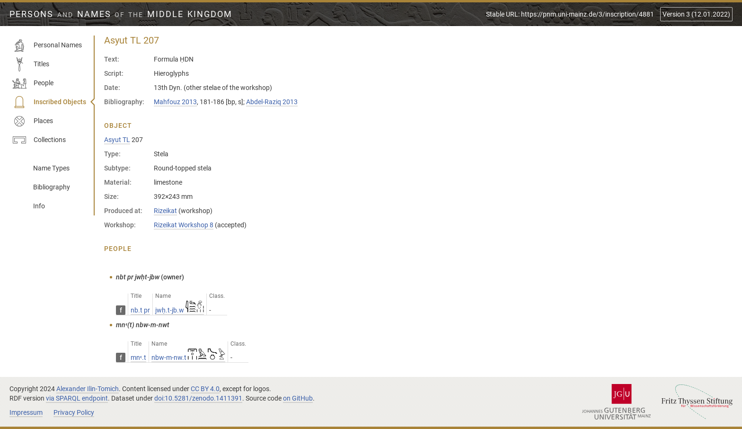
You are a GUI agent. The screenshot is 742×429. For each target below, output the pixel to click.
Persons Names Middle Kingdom (120, 14)
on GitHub (298, 398)
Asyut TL (117, 139)
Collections (39, 140)
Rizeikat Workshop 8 (183, 225)
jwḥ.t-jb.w (179, 310)
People (32, 83)
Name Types (51, 168)
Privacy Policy (73, 412)
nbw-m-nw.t (188, 357)
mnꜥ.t (138, 357)
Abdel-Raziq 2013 (272, 102)
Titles (30, 64)
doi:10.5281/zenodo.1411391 (198, 398)
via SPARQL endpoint (77, 398)
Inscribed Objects (49, 102)
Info (39, 206)
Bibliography (51, 187)
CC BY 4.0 (205, 389)
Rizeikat (165, 210)
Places (32, 121)
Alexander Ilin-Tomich (87, 389)
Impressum (26, 412)
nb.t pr (140, 310)
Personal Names (47, 45)
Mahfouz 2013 (175, 102)
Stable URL (570, 14)
